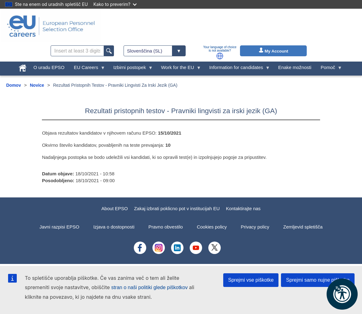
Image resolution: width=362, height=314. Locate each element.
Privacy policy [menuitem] (255, 226)
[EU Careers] (51, 26)
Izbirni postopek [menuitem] (131, 69)
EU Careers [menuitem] (87, 69)
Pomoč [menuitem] (329, 69)
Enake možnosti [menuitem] (294, 67)
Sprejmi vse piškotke (251, 280)
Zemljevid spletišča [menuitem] (303, 226)
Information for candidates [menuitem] (237, 69)
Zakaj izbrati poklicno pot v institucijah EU (177, 208)
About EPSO (115, 208)
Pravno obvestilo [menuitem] (165, 226)
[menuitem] (22, 67)
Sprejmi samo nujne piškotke (318, 280)
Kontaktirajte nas (243, 208)
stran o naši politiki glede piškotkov (149, 287)
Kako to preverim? (115, 4)
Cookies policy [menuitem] (212, 226)
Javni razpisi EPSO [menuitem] (59, 226)
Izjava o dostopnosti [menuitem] (113, 226)
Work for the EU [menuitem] (178, 69)
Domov (13, 85)
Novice (37, 85)
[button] (220, 56)
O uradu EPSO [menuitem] (49, 67)
